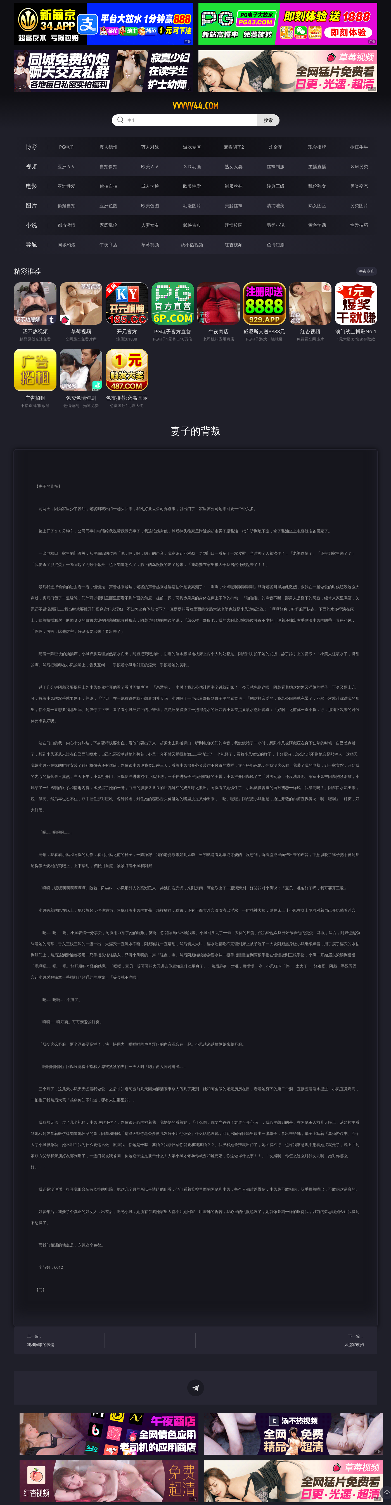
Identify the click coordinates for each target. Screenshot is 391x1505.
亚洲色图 (108, 205)
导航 (31, 244)
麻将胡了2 (234, 147)
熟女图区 (317, 205)
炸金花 (275, 147)
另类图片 (359, 205)
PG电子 (66, 147)
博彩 (31, 147)
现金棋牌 (317, 147)
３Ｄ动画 (192, 166)
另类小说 (276, 225)
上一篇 (64, 1341)
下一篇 (327, 1341)
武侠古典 (192, 225)
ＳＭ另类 (359, 166)
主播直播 (317, 166)
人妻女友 (150, 225)
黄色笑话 (317, 225)
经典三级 (276, 186)
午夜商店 (108, 245)
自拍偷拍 (108, 166)
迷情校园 (234, 225)
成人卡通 (150, 186)
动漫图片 (192, 205)
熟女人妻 (234, 166)
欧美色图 (150, 205)
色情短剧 (276, 245)
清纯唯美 (276, 205)
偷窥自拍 (66, 205)
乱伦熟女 (317, 186)
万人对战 (150, 147)
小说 (31, 225)
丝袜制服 (276, 166)
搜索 (268, 120)
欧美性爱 (192, 186)
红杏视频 (234, 245)
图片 (31, 205)
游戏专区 (192, 147)
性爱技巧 (359, 225)
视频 (31, 166)
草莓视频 (150, 245)
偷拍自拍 (108, 186)
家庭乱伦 (108, 225)
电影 (31, 186)
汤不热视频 (192, 245)
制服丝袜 (234, 186)
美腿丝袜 (234, 205)
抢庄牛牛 (359, 147)
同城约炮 (66, 245)
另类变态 (359, 186)
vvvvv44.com (195, 106)
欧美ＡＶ (150, 166)
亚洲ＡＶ (66, 166)
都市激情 (66, 225)
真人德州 (108, 147)
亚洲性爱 (66, 186)
